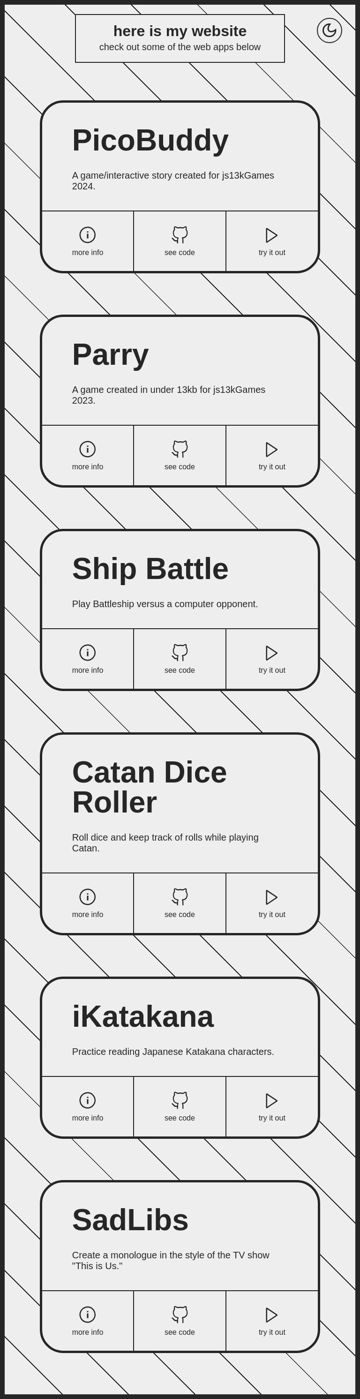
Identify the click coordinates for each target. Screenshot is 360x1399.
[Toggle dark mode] (329, 30)
